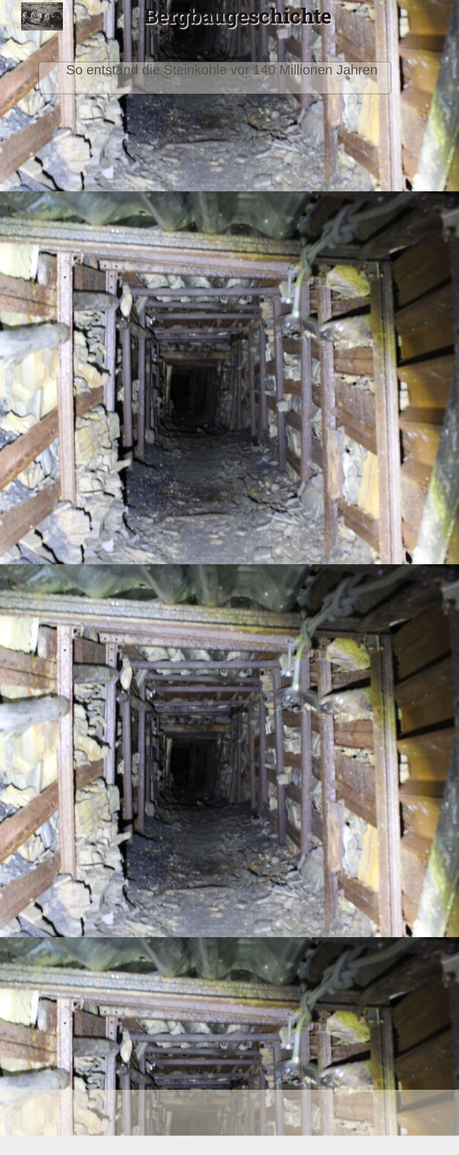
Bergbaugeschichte (237, 15)
